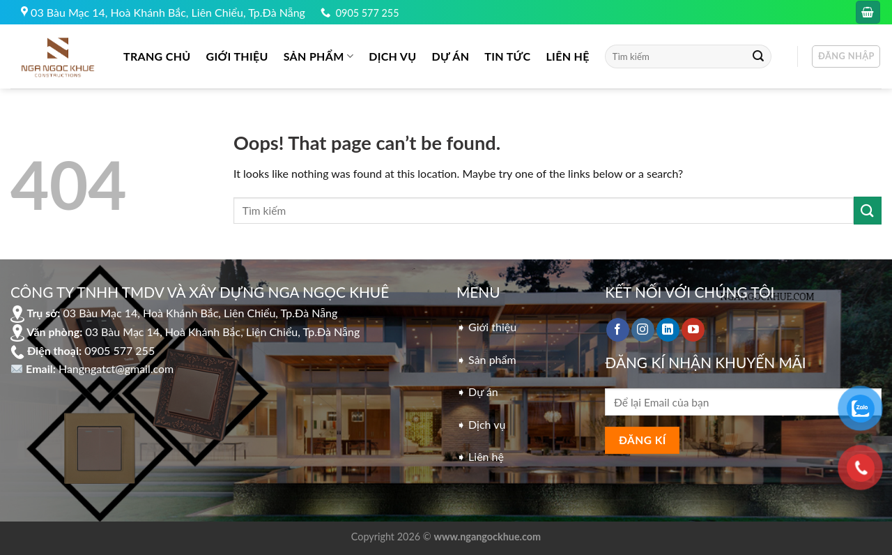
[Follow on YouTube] (693, 330)
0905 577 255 (367, 13)
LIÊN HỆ (567, 56)
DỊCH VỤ (392, 56)
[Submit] (758, 56)
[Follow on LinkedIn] (667, 330)
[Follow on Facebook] (617, 330)
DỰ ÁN (451, 56)
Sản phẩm (318, 56)
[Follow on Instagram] (642, 330)
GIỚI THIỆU (237, 56)
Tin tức (507, 56)
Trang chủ (157, 56)
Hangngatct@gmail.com (116, 368)
